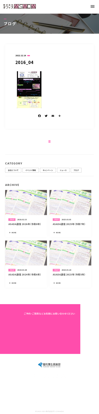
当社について (13, 171)
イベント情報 (30, 171)
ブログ (76, 171)
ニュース (63, 171)
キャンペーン (48, 171)
